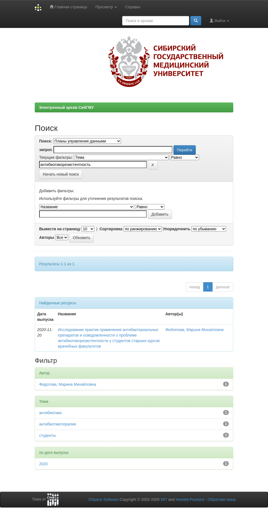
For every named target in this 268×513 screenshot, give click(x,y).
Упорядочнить (176, 229)
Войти (219, 20)
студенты (47, 435)
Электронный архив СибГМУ (66, 107)
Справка (132, 7)
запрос (45, 149)
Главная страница (68, 6)
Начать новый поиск (61, 174)
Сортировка (111, 229)
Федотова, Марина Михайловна (194, 329)
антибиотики (50, 413)
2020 (43, 464)
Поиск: (45, 141)
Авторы (46, 237)
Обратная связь (222, 499)
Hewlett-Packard (190, 499)
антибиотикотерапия (57, 424)
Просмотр (106, 7)
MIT (164, 499)
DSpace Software (104, 499)
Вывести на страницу (60, 229)
